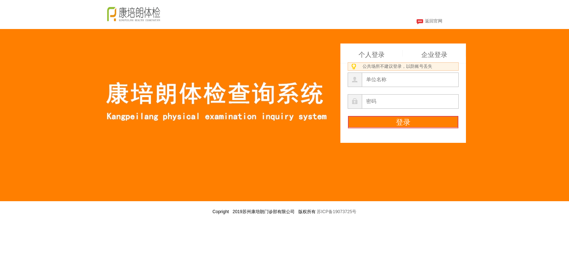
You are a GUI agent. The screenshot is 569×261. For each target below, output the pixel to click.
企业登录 (434, 54)
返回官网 (429, 21)
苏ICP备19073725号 (336, 211)
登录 (403, 122)
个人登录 (372, 54)
